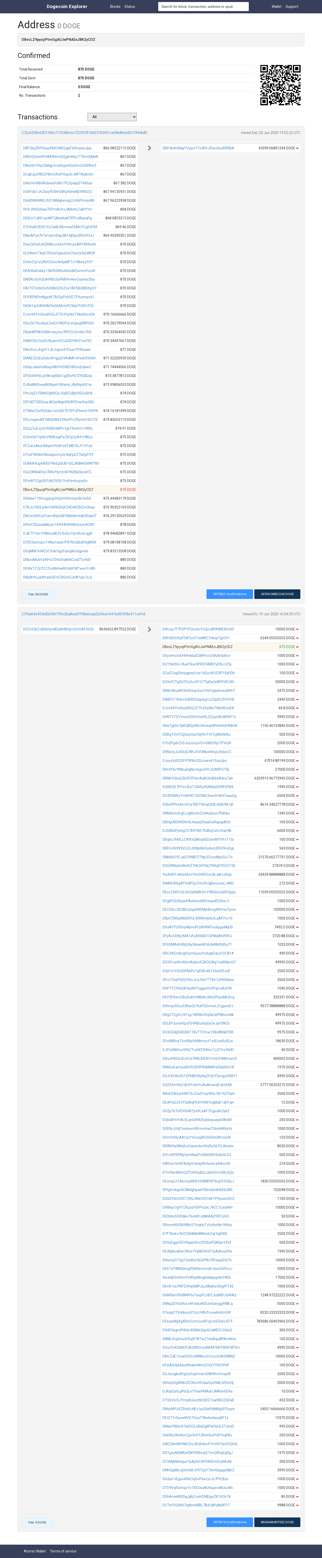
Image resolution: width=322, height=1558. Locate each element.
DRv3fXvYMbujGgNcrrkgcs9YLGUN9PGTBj (196, 769)
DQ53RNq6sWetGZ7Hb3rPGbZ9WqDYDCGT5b (199, 866)
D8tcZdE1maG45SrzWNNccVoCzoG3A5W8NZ (199, 1356)
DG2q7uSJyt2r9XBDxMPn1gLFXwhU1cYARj (57, 428)
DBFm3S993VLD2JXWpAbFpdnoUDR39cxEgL (198, 848)
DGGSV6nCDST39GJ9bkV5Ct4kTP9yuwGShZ (198, 1199)
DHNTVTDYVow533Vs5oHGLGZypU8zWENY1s (199, 717)
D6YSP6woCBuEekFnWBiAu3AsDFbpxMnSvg (198, 997)
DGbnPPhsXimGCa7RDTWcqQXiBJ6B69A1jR (198, 804)
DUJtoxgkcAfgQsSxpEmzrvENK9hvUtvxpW (196, 1374)
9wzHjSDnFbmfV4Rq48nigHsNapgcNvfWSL (197, 1277)
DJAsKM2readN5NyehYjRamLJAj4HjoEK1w (57, 385)
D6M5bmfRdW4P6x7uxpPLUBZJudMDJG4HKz (199, 1295)
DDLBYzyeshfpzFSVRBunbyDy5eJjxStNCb (196, 1023)
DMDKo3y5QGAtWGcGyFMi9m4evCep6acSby (59, 279)
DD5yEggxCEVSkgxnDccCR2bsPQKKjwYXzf (197, 1242)
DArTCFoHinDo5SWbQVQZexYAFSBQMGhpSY (60, 288)
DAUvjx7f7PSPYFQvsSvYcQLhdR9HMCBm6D (198, 629)
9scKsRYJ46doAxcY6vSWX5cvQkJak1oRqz (197, 874)
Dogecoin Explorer (67, 6)
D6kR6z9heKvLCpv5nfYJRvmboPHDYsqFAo (197, 1435)
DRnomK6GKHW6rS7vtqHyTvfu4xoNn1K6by (197, 1225)
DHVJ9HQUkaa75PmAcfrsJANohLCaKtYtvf (57, 209)
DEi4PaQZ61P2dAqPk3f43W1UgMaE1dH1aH (198, 1102)
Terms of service (63, 1551)
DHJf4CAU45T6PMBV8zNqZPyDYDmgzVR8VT (200, 1076)
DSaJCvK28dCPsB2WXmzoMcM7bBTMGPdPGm (201, 1347)
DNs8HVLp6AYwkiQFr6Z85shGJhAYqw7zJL (58, 577)
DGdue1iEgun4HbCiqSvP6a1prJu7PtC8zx (195, 1479)
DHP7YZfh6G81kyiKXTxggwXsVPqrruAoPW (197, 988)
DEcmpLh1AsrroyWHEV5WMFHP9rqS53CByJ (198, 1181)
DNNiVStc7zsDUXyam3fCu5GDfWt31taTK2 (57, 341)
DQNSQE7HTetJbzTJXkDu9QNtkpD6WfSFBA (198, 787)
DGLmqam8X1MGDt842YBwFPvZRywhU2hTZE (60, 420)
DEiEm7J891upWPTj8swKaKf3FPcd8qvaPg (57, 218)
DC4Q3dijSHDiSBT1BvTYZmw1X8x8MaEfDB (198, 1032)
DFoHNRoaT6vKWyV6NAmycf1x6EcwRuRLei (198, 1041)
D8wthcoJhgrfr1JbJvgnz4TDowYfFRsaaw (57, 350)
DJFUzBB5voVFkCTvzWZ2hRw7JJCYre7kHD (198, 1050)
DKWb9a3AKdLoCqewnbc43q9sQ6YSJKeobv (198, 1146)
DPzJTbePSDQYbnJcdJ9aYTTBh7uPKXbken (198, 980)
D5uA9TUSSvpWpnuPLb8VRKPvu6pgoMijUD (198, 927)
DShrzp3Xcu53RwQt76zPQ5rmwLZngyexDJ (198, 1006)
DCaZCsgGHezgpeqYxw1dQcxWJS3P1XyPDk (199, 673)
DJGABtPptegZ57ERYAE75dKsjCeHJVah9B (197, 831)
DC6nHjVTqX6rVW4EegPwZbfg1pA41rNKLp (58, 437)
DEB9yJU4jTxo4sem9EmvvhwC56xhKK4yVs (197, 1129)
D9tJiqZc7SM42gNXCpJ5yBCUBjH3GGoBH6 (58, 393)
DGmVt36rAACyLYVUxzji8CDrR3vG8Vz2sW (197, 1137)
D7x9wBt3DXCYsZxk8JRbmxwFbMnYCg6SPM (60, 227)
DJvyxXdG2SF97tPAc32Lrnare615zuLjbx (195, 761)
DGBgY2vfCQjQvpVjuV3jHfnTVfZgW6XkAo (196, 734)
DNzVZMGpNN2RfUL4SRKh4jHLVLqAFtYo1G (197, 918)
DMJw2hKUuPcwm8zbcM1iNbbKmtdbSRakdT (60, 516)
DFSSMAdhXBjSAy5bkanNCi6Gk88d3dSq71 (197, 944)
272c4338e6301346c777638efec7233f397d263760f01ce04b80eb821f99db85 (84, 133)
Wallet (276, 7)
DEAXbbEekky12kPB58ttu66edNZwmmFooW (59, 271)
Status (130, 7)
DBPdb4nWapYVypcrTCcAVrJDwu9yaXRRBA (198, 148)
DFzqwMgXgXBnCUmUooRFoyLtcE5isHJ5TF (198, 1321)
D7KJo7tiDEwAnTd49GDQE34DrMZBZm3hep (59, 507)
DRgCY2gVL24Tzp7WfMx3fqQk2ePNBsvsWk (198, 1015)
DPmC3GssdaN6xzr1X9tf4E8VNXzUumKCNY (59, 525)
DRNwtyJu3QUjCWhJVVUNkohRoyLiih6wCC (197, 752)
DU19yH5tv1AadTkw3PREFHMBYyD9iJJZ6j (197, 664)
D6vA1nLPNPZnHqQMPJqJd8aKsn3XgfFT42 (198, 1286)
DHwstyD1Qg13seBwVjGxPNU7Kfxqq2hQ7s (197, 1260)
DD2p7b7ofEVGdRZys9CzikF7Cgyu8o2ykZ (196, 1111)
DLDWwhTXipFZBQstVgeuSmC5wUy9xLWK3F (59, 253)
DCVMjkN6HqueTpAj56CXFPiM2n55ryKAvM (197, 1462)
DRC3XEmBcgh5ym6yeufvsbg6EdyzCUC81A (198, 953)
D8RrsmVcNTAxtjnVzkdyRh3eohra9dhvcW (196, 1164)
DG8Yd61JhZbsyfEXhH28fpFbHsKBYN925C (57, 192)
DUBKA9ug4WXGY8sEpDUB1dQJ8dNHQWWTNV (61, 463)
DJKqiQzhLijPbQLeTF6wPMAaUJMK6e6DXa (197, 1391)
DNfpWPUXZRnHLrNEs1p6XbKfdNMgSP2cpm (199, 1409)
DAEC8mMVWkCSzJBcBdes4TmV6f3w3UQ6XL (200, 1444)
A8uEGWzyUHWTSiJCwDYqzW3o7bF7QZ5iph (199, 1094)
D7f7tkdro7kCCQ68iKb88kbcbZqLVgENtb (195, 1234)
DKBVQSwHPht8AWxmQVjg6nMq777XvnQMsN (60, 157)
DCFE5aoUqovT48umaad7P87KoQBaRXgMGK (59, 542)
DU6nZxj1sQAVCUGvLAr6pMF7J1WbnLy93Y (58, 262)
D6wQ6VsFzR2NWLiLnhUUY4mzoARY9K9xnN (59, 244)
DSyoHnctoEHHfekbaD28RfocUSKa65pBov (196, 656)
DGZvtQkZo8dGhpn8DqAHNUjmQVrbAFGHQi (58, 629)
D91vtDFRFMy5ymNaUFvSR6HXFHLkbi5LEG (197, 1155)
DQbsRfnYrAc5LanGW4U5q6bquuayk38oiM (197, 1120)
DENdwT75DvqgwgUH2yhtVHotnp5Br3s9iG (57, 498)
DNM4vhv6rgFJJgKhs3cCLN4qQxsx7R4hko (196, 813)
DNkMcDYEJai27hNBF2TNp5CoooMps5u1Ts (198, 857)
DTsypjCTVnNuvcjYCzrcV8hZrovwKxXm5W (197, 1312)
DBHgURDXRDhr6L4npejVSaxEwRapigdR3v (197, 822)
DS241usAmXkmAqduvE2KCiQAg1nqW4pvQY (199, 962)
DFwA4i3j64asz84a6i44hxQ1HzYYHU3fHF (196, 1365)
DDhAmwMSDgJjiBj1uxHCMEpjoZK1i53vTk (197, 1497)
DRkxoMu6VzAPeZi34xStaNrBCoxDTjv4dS (57, 560)
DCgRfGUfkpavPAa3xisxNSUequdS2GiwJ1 (196, 901)
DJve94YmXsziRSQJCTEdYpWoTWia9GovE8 (59, 314)
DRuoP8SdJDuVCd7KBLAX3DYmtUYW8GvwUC (200, 1059)
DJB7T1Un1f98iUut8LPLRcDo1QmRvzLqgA (57, 533)
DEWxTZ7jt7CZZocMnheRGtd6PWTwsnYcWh (59, 568)
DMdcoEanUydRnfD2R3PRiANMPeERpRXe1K (198, 1067)
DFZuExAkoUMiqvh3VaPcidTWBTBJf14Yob (57, 446)
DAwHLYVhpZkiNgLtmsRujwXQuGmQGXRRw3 (59, 165)
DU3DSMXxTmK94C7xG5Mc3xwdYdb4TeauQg (199, 796)
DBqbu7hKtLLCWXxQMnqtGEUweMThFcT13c (198, 839)
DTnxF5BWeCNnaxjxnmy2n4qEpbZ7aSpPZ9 (58, 455)
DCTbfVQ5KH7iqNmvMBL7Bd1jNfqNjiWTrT (196, 1505)
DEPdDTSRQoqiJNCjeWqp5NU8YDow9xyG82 (58, 402)
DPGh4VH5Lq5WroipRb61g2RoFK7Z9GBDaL (58, 376)
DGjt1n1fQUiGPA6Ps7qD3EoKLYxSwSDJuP (196, 971)
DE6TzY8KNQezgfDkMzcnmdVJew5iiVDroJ (197, 1269)
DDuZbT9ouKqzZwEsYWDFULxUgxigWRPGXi (58, 323)
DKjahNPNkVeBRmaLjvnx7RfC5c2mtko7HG (57, 332)
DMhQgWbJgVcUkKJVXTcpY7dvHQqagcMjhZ (198, 1470)
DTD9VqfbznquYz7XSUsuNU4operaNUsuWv (198, 1488)
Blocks (115, 7)
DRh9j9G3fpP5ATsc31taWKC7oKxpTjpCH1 (196, 638)
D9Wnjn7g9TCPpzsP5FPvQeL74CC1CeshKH (197, 1207)
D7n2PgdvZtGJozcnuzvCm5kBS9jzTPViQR (197, 743)
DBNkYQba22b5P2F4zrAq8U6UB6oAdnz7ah (198, 778)
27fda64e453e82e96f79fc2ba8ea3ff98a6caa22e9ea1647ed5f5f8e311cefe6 (84, 614)
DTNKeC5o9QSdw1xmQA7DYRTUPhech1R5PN (60, 411)
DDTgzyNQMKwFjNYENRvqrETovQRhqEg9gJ (198, 1453)
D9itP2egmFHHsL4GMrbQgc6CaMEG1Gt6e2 (197, 1330)
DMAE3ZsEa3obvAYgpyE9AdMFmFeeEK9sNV (59, 358)
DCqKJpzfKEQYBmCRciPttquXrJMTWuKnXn (58, 174)
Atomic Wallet (35, 1551)
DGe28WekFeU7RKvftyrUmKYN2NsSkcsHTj (57, 472)
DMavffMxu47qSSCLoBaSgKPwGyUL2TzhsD (198, 1426)
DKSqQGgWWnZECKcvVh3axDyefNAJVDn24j (198, 1383)
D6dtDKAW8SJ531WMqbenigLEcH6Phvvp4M (58, 200)
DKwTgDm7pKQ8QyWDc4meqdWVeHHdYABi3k (200, 726)
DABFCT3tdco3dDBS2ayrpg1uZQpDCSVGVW (198, 699)
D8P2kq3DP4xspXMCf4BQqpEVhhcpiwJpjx (57, 148)
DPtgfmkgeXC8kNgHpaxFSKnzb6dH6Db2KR (197, 1190)
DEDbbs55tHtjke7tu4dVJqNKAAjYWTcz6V (196, 1216)
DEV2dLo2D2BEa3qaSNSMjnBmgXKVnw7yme (199, 909)
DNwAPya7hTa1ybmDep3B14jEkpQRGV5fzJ (58, 235)
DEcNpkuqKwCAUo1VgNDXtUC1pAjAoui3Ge (197, 1251)
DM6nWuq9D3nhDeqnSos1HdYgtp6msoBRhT (199, 691)
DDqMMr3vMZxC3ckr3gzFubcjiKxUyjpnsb (55, 551)
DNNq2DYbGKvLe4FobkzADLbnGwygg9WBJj (198, 1304)
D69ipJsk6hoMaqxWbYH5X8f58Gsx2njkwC (57, 367)
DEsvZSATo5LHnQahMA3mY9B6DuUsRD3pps (199, 892)
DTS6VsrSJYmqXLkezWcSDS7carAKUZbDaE (198, 1400)
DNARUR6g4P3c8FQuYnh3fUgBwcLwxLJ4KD (198, 883)
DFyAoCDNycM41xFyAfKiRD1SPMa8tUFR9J (197, 936)
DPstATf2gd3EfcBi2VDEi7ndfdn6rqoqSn (55, 481)
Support (292, 7)
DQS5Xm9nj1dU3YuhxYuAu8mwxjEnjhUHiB (197, 1085)
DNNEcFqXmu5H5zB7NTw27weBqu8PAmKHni (199, 1339)
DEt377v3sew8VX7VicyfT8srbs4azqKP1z (195, 1418)
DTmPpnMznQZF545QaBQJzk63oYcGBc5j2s (198, 1172)
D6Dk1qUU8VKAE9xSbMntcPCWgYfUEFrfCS (58, 306)
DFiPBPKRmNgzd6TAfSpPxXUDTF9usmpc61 (59, 297)
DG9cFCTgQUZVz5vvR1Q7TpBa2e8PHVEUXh (198, 682)
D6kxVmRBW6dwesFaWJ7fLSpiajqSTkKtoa (57, 183)
